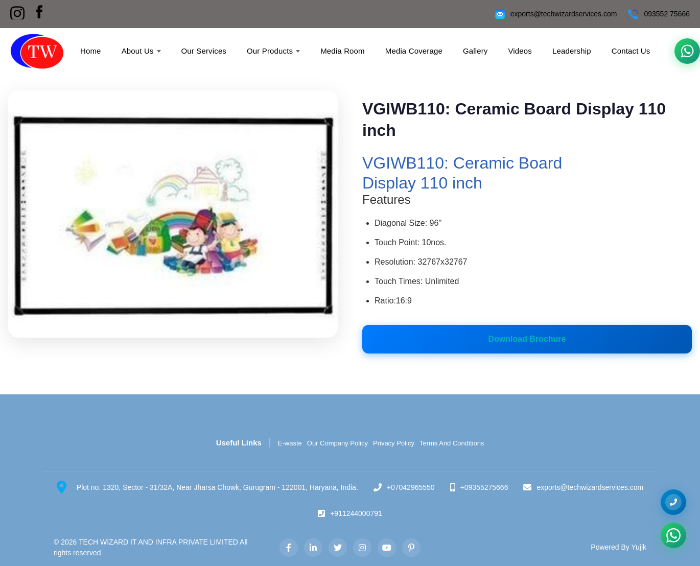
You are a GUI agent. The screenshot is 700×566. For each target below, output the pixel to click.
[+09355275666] (673, 502)
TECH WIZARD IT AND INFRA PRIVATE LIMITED (158, 542)
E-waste (290, 443)
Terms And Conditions (451, 443)
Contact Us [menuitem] (631, 50)
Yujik (638, 547)
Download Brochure (527, 339)
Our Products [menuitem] (273, 51)
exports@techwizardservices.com (563, 14)
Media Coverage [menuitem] (413, 50)
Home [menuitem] (90, 50)
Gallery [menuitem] (475, 50)
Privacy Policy (393, 443)
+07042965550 (411, 487)
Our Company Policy (337, 443)
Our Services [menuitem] (204, 50)
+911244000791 (356, 513)
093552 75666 (667, 14)
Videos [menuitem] (520, 50)
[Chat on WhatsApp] (673, 535)
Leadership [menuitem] (571, 50)
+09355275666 (484, 487)
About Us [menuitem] (141, 51)
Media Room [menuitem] (342, 50)
